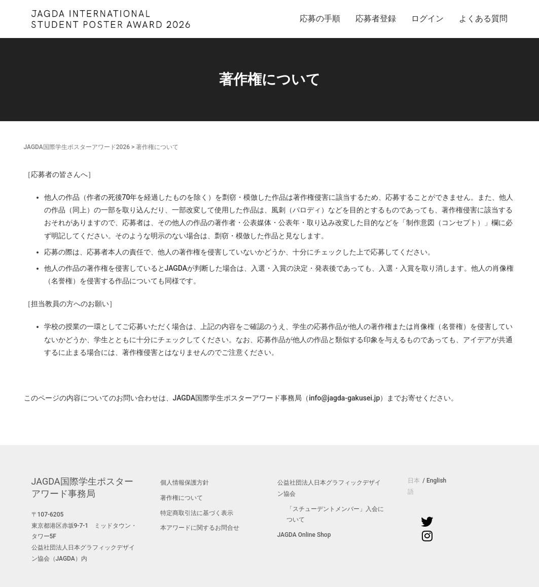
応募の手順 (320, 18)
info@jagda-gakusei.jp (344, 398)
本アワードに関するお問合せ (199, 527)
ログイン (427, 18)
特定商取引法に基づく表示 (196, 513)
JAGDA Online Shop (304, 534)
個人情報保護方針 (184, 482)
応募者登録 (375, 18)
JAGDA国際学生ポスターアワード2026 (77, 147)
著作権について (181, 497)
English (436, 480)
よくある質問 (483, 18)
